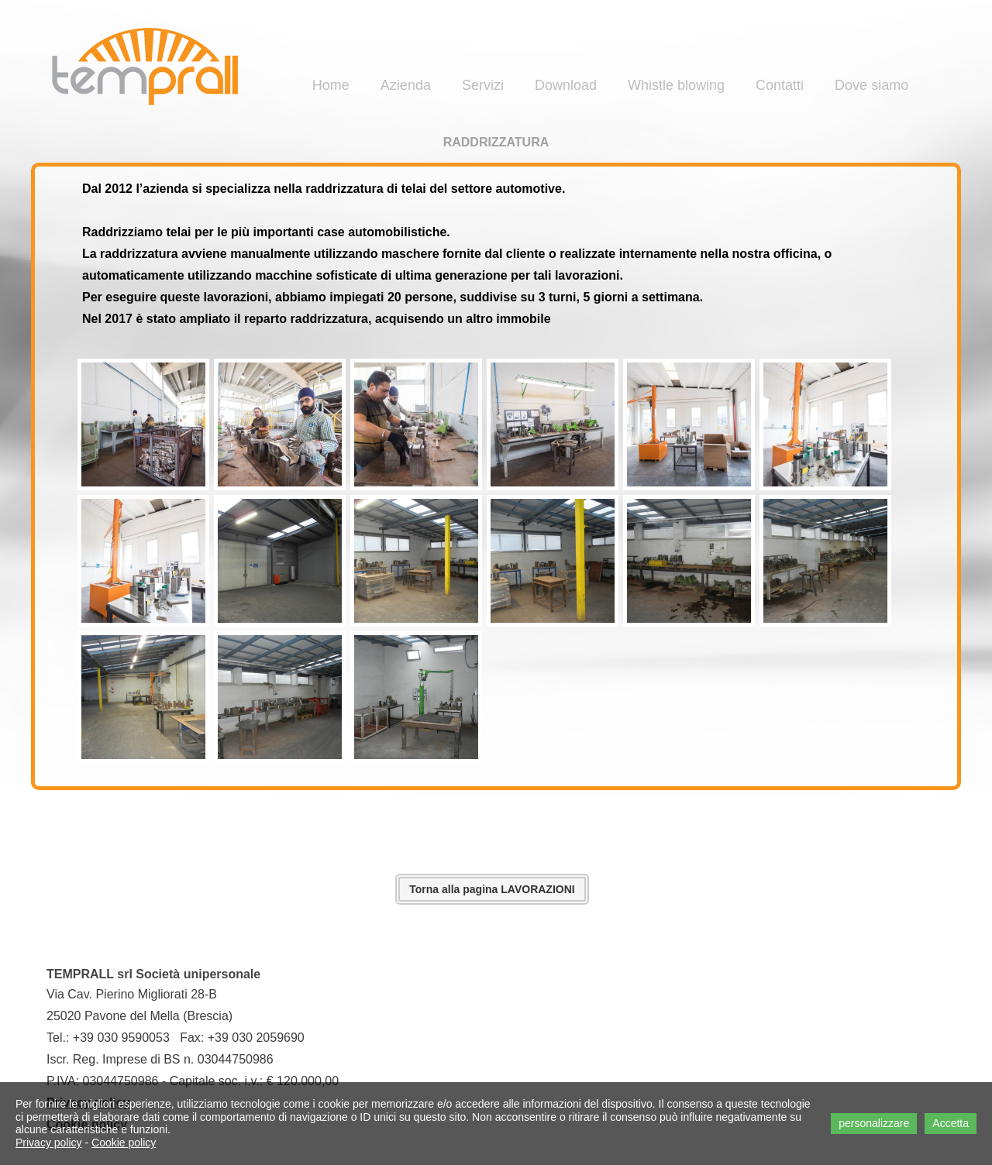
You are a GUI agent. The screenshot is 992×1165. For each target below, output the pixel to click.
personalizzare (874, 1123)
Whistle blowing (676, 85)
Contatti (780, 85)
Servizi (483, 85)
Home (331, 85)
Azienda (406, 85)
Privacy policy (49, 1142)
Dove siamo (871, 85)
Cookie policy (123, 1142)
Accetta (950, 1123)
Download (566, 85)
